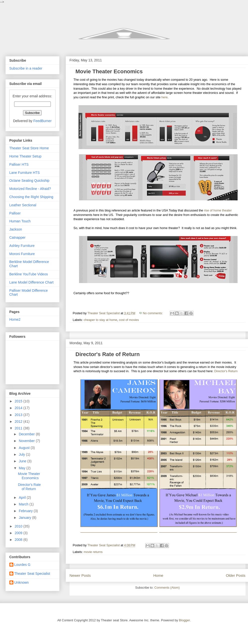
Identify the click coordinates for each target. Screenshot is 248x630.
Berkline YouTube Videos (28, 274)
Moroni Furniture (22, 254)
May (22, 468)
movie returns (93, 552)
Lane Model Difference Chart (31, 282)
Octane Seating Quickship (29, 181)
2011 (19, 428)
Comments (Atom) (167, 587)
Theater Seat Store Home (29, 148)
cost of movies (129, 320)
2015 (19, 401)
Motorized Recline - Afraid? (30, 189)
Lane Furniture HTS (24, 173)
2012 (19, 421)
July (22, 454)
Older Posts (235, 575)
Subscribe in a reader (25, 68)
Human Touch (20, 221)
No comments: (153, 313)
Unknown (21, 582)
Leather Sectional (22, 205)
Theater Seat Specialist (32, 574)
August (24, 448)
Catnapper (17, 237)
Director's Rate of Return (108, 354)
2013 (19, 415)
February (26, 511)
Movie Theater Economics (109, 71)
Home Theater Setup (25, 156)
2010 (19, 526)
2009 (19, 533)
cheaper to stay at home (100, 320)
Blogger (184, 620)
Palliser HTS (19, 164)
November (27, 441)
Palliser (15, 213)
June (23, 461)
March (24, 504)
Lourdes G (22, 565)
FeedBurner (42, 121)
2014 (19, 408)
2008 (19, 540)
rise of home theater (218, 210)
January (25, 518)
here (164, 97)
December (27, 434)
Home (158, 575)
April (23, 497)
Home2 (15, 319)
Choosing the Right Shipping (31, 197)
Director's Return (226, 371)
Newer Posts (80, 575)
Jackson (15, 229)
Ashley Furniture (22, 246)
